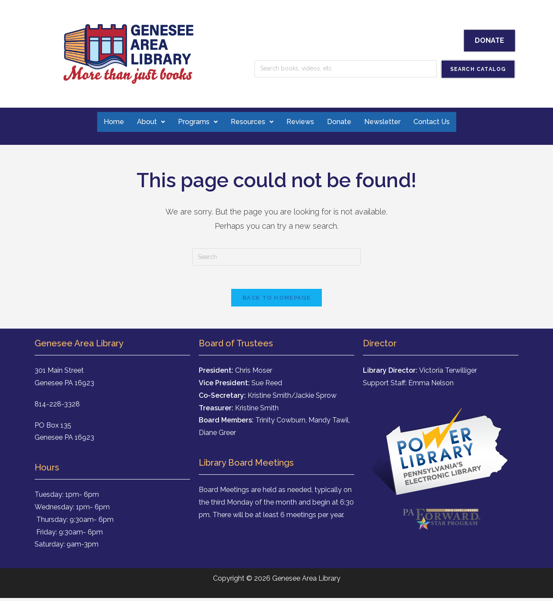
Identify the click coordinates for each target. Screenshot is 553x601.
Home (110, 122)
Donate (338, 122)
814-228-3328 (57, 407)
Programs (195, 122)
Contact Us (434, 122)
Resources (250, 122)
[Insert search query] (276, 256)
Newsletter (383, 122)
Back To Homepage (276, 300)
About (147, 122)
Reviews (299, 122)
